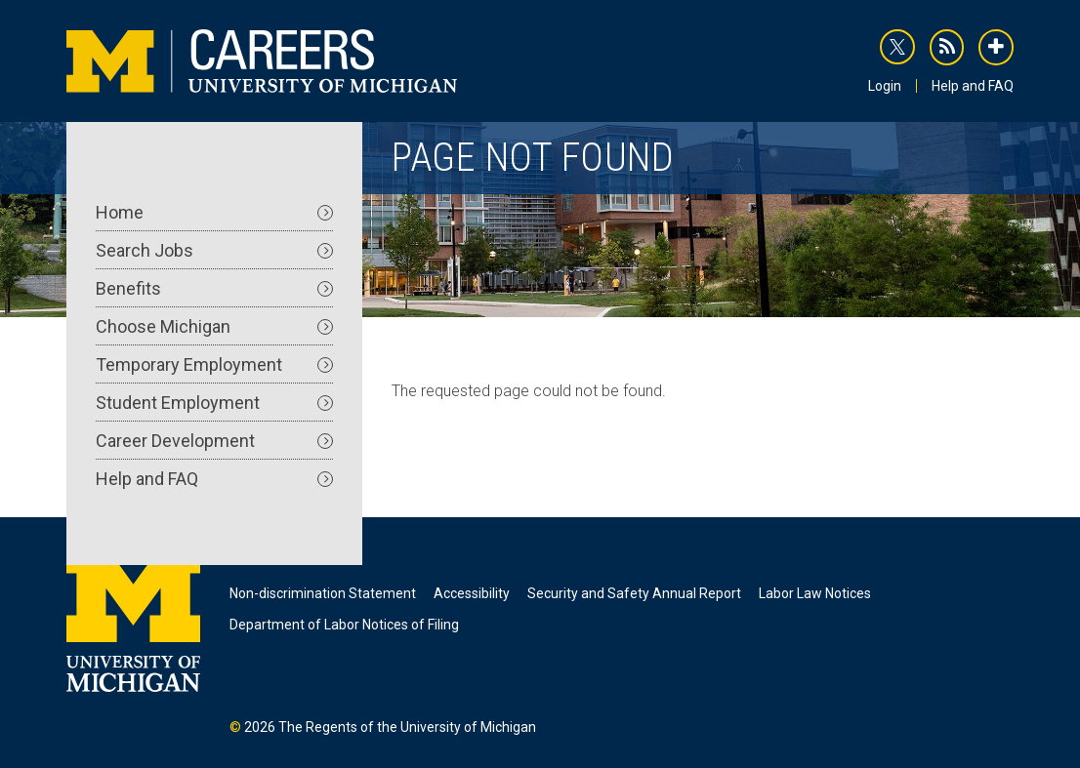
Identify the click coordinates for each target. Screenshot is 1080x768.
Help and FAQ (973, 86)
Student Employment (214, 402)
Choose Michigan (214, 326)
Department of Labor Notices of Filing (344, 624)
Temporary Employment (214, 364)
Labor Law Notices (815, 593)
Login (884, 86)
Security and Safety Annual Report (634, 593)
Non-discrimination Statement (322, 593)
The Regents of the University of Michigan (407, 727)
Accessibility (472, 593)
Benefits (214, 288)
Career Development (214, 440)
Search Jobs (214, 250)
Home (214, 212)
